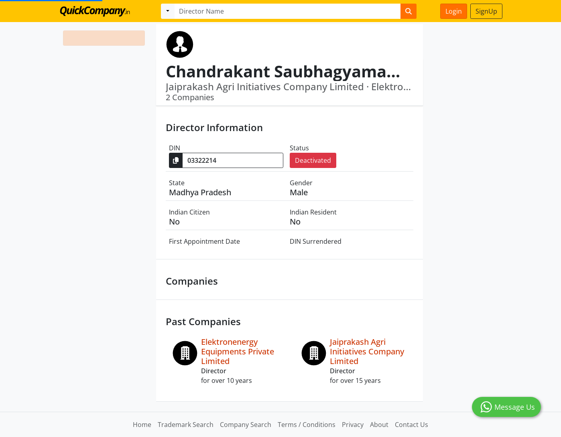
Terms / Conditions (306, 424)
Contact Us (411, 424)
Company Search (245, 424)
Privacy (353, 424)
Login (453, 11)
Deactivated (313, 160)
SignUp (486, 11)
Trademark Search (185, 424)
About (379, 424)
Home (142, 424)
